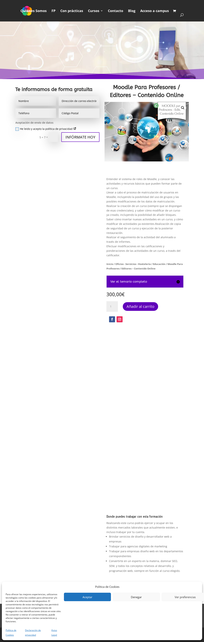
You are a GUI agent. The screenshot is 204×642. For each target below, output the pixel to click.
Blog (131, 11)
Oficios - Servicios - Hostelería (133, 264)
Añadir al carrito (140, 306)
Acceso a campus (154, 11)
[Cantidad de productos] (112, 306)
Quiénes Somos (33, 11)
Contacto (115, 11)
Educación (159, 264)
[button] (182, 107)
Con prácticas (71, 11)
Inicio (109, 264)
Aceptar (87, 597)
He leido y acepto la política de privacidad (45, 129)
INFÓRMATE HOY (80, 137)
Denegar (136, 597)
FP (53, 11)
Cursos (93, 11)
